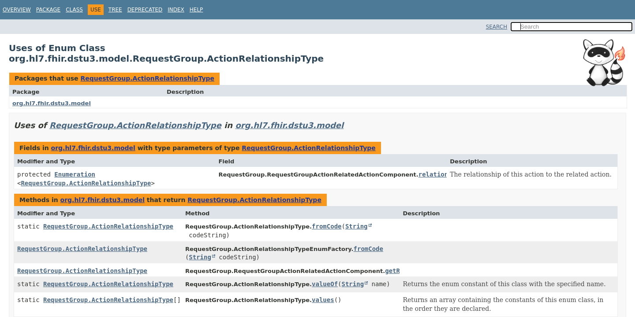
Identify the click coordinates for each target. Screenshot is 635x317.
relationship (440, 174)
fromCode (326, 226)
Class (74, 10)
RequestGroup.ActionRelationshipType (147, 78)
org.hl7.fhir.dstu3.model (51, 103)
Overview (17, 10)
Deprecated (145, 10)
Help (196, 10)
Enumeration (74, 174)
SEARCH (497, 27)
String (356, 226)
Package (48, 10)
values (323, 299)
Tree (115, 10)
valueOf (325, 284)
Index (176, 10)
